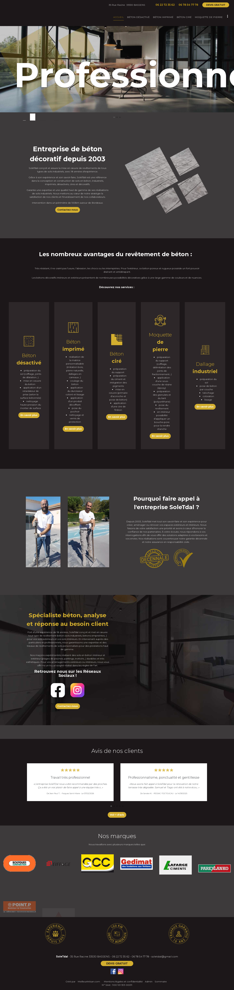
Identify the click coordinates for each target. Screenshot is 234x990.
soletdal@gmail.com (164, 956)
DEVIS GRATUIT (215, 4)
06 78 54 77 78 (140, 956)
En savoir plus (28, 415)
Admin (148, 981)
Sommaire (161, 981)
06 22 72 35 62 (120, 956)
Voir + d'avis (117, 814)
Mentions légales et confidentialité (123, 981)
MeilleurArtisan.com (89, 981)
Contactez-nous (67, 209)
